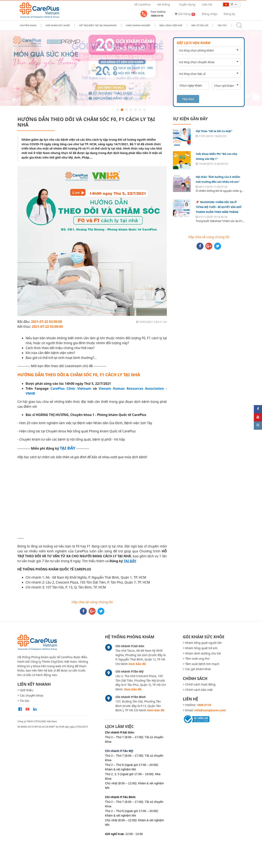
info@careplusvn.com (210, 710)
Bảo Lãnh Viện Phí (170, 25)
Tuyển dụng (187, 4)
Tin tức (222, 25)
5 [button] (135, 110)
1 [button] (117, 110)
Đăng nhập (209, 14)
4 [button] (131, 110)
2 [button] (122, 110)
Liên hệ (207, 4)
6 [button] (140, 110)
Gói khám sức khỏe (58, 25)
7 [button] (144, 110)
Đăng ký (229, 14)
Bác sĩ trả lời (199, 25)
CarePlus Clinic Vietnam (71, 388)
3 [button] (126, 110)
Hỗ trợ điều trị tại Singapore (97, 25)
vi (228, 4)
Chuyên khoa (28, 25)
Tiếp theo (188, 99)
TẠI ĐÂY (130, 561)
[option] (131, 68)
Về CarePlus (142, 4)
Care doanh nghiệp (138, 25)
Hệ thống (163, 4)
